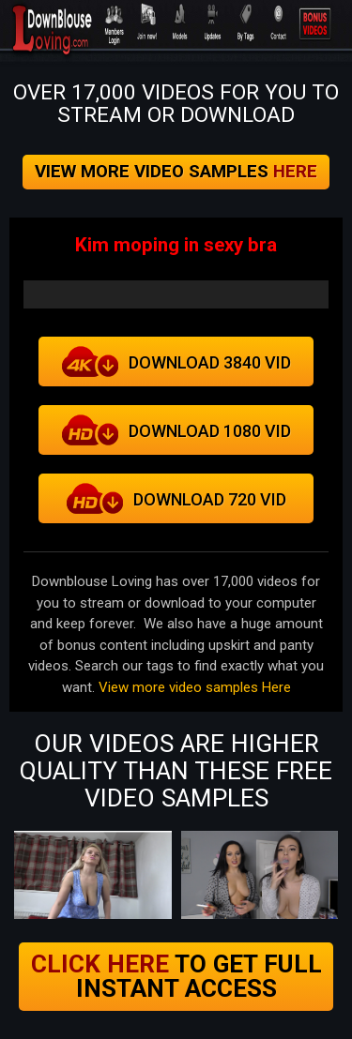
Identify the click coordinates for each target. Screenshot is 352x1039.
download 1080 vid (176, 430)
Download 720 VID (176, 498)
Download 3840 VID (176, 361)
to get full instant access (176, 976)
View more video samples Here (195, 687)
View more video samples (176, 171)
